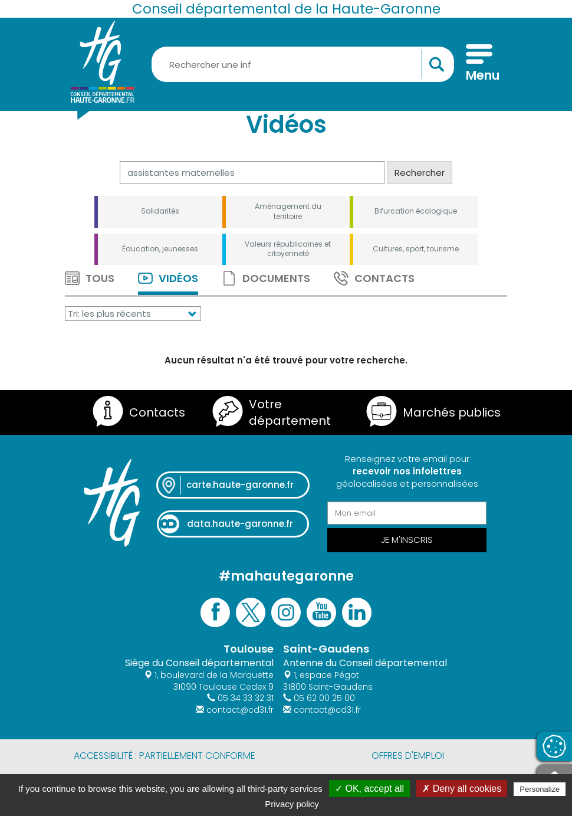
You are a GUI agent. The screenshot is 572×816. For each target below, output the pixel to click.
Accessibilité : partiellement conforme (164, 755)
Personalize (540, 789)
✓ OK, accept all (369, 789)
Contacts (374, 278)
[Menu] (479, 64)
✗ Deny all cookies (461, 789)
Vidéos (168, 278)
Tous (89, 278)
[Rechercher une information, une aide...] (303, 64)
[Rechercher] (252, 172)
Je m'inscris (407, 539)
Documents (266, 278)
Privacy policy (292, 804)
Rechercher (420, 172)
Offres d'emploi (408, 755)
